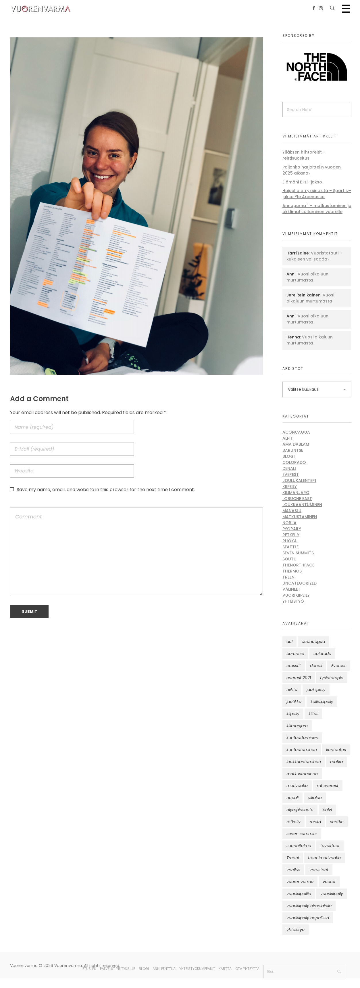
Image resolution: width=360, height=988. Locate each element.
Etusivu (89, 968)
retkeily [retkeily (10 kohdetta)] (293, 822)
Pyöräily (291, 529)
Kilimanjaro (295, 492)
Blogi (288, 456)
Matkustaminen (299, 517)
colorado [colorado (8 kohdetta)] (322, 653)
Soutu (289, 559)
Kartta (225, 968)
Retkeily (290, 535)
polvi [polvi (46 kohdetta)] (327, 810)
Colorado (294, 462)
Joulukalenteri (299, 480)
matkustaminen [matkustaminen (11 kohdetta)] (302, 774)
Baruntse (292, 450)
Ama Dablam (295, 444)
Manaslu (291, 511)
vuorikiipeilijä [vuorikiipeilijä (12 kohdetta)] (298, 894)
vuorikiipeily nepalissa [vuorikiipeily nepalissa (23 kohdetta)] (307, 918)
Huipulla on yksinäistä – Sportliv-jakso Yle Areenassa (316, 194)
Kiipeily (289, 486)
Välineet (291, 589)
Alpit (287, 438)
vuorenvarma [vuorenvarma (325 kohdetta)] (299, 881)
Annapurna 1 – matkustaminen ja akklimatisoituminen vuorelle (316, 209)
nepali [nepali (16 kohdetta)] (292, 798)
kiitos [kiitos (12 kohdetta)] (313, 714)
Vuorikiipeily (296, 595)
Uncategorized (299, 583)
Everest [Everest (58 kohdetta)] (338, 666)
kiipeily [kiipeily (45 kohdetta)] (292, 714)
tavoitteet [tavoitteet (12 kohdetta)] (330, 846)
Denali (289, 468)
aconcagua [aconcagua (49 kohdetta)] (313, 641)
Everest (290, 474)
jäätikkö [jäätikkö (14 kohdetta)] (293, 701)
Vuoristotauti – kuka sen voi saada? (314, 256)
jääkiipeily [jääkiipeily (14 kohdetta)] (316, 689)
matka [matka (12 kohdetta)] (336, 762)
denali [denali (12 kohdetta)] (316, 666)
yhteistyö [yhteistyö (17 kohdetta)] (295, 930)
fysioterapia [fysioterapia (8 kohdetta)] (331, 678)
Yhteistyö (293, 601)
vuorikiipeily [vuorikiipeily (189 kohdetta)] (331, 894)
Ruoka (289, 541)
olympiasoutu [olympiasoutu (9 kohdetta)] (299, 810)
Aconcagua (296, 432)
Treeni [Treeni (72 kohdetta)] (292, 858)
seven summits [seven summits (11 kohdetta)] (301, 833)
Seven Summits (298, 553)
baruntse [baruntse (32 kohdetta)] (295, 653)
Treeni (289, 577)
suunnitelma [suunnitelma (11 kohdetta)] (298, 846)
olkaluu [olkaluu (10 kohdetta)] (315, 798)
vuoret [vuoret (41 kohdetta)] (329, 881)
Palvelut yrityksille (117, 968)
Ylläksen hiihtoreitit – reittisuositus (304, 155)
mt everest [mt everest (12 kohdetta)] (327, 785)
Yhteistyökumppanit (197, 968)
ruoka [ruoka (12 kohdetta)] (315, 822)
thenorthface (298, 565)
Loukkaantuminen (302, 505)
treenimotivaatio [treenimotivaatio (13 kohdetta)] (324, 858)
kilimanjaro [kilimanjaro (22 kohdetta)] (297, 726)
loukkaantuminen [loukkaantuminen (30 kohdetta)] (303, 762)
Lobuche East (297, 498)
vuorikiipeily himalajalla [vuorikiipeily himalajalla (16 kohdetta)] (309, 906)
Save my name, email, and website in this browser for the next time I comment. (106, 489)
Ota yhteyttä (247, 968)
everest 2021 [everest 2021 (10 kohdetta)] (298, 678)
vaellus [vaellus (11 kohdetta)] (293, 870)
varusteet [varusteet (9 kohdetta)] (318, 870)
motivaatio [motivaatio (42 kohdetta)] (297, 785)
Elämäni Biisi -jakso (302, 182)
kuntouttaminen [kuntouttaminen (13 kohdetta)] (302, 737)
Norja (289, 523)
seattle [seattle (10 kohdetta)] (337, 822)
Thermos (292, 571)
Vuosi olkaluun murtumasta (307, 277)
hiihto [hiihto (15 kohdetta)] (291, 689)
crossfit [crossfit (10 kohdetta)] (293, 666)
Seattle (290, 547)
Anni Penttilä (164, 968)
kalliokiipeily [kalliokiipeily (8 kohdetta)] (322, 701)
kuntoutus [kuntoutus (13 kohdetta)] (336, 750)
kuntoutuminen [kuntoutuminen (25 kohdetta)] (301, 750)
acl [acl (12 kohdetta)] (289, 641)
